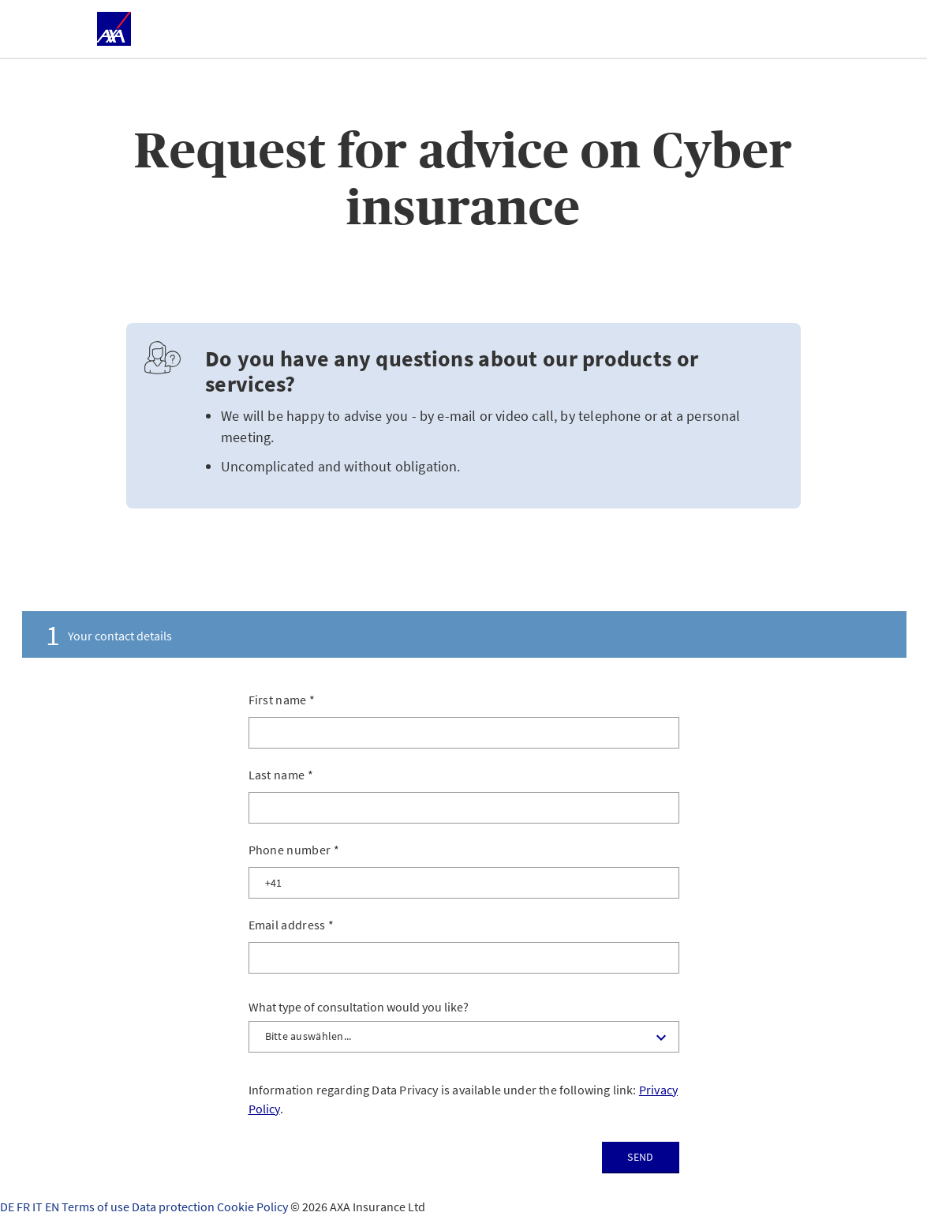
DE (8, 1206)
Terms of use (97, 1206)
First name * (282, 699)
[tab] (463, 634)
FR (24, 1206)
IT (38, 1206)
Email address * (292, 925)
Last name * (281, 775)
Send (640, 1157)
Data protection (174, 1206)
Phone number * (294, 850)
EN (53, 1206)
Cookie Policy (253, 1206)
